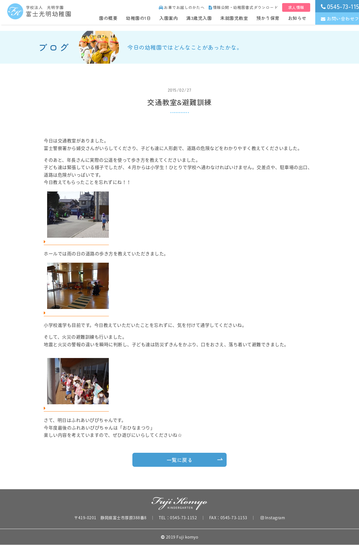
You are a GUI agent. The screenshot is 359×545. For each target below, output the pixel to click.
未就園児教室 (234, 18)
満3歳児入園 (199, 18)
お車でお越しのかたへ (182, 7)
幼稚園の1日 (138, 18)
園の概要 (108, 18)
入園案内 (168, 18)
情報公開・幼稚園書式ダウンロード (243, 7)
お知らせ (297, 18)
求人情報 (296, 7)
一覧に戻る (180, 459)
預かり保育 (268, 18)
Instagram (273, 517)
